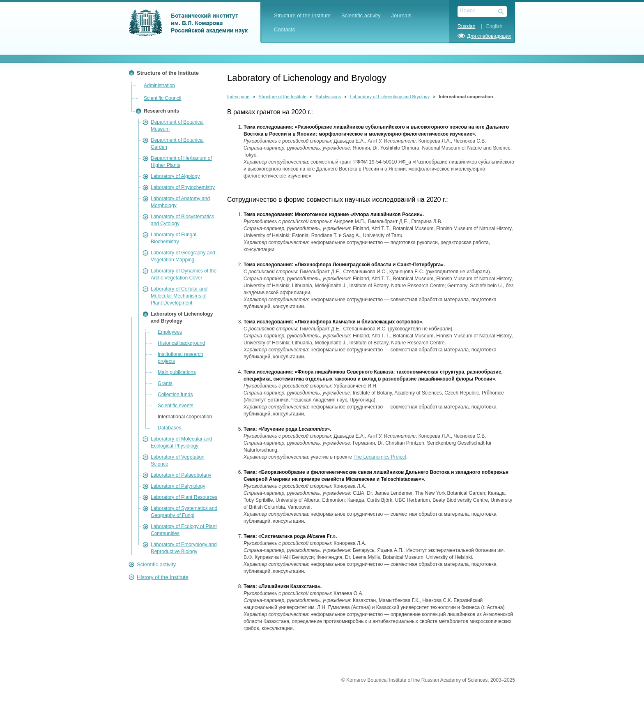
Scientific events (175, 405)
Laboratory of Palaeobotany (181, 475)
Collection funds (175, 394)
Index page (238, 96)
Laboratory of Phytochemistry (183, 187)
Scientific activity (360, 15)
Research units (161, 111)
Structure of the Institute (302, 15)
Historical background (181, 343)
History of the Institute (163, 577)
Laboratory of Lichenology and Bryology (390, 96)
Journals (401, 15)
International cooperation (185, 417)
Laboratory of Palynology (178, 486)
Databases (169, 428)
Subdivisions (328, 96)
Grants (165, 383)
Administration (159, 85)
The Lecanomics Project (379, 457)
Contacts (284, 29)
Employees (170, 332)
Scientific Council (162, 98)
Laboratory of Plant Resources (184, 497)
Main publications (177, 372)
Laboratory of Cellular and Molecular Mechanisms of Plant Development (179, 296)
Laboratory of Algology (175, 176)
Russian (466, 26)
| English (489, 26)
